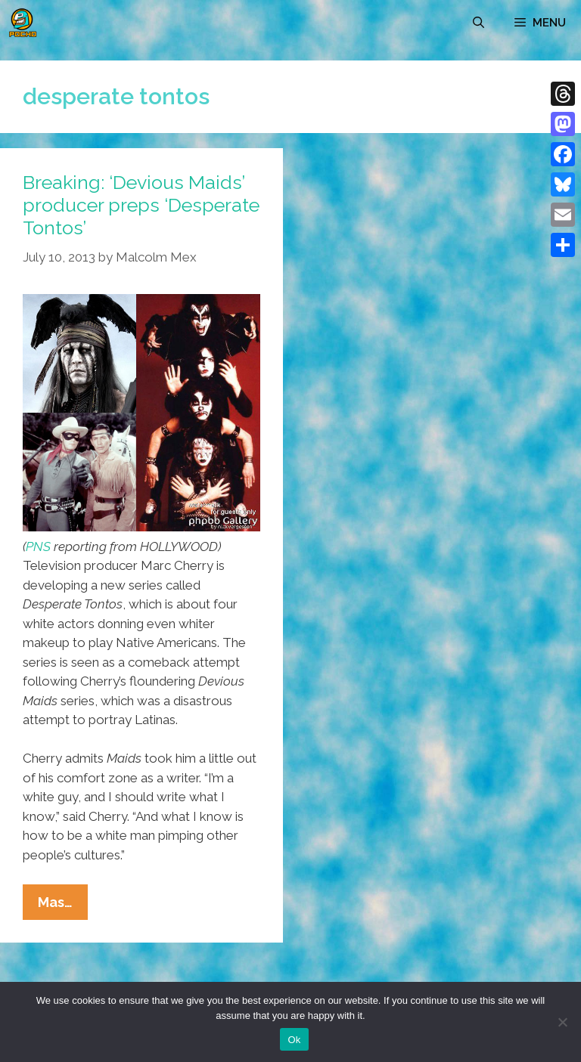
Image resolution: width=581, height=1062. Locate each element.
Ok (293, 1039)
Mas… (63, 905)
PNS (38, 546)
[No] (562, 1021)
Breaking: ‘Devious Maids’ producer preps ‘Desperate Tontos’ (141, 205)
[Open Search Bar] (478, 22)
